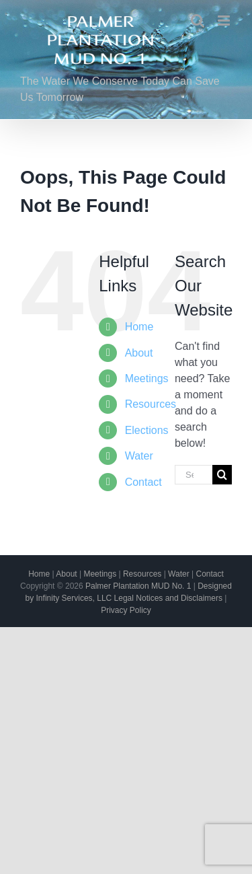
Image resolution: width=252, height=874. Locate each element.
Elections (147, 430)
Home (139, 326)
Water (139, 456)
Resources (150, 404)
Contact (143, 482)
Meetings (147, 378)
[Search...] (193, 474)
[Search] (222, 474)
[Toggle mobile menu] (225, 20)
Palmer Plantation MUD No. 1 (138, 586)
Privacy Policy (126, 610)
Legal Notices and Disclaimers (168, 598)
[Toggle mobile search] (197, 20)
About (139, 353)
